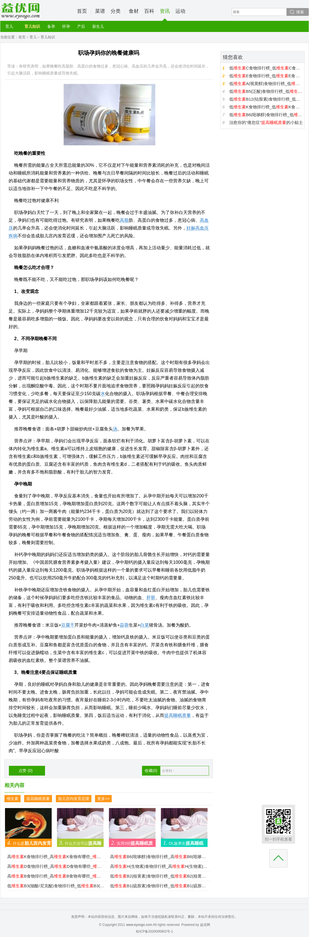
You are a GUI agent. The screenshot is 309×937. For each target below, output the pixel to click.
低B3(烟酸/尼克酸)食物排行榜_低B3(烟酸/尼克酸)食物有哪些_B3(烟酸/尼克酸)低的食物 (55, 885)
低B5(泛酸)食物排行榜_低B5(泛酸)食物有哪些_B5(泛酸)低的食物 (266, 91)
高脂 (124, 220)
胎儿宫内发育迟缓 (73, 798)
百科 (149, 11)
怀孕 (66, 26)
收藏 (151, 770)
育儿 (9, 26)
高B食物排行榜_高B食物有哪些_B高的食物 (55, 876)
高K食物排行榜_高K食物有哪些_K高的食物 (55, 856)
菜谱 (100, 11)
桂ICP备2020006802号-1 (154, 931)
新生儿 (98, 26)
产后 (81, 26)
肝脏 (150, 597)
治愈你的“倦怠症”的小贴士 (266, 122)
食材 (134, 11)
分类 (116, 11)
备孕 (51, 26)
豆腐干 (67, 625)
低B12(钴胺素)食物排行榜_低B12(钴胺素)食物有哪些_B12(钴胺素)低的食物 (266, 99)
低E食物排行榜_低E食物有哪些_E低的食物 (266, 75)
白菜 (144, 625)
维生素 (12, 798)
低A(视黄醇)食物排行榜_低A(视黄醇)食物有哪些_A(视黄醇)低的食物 (266, 83)
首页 (82, 11)
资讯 (165, 14)
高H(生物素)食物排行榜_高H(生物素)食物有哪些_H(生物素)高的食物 (158, 866)
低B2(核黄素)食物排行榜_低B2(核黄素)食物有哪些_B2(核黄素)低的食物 (158, 876)
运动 (180, 11)
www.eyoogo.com (139, 925)
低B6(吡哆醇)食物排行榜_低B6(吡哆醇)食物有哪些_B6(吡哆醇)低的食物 (266, 114)
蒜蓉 (124, 625)
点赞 (26, 770)
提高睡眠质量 (177, 715)
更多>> (103, 798)
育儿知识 (32, 26)
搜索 (300, 12)
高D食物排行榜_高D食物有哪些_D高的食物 (55, 866)
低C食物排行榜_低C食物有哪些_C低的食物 (266, 68)
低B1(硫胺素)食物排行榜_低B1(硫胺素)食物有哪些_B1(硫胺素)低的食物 (158, 885)
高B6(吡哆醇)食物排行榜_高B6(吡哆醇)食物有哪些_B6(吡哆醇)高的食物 (158, 856)
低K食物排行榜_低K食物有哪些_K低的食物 (266, 106)
